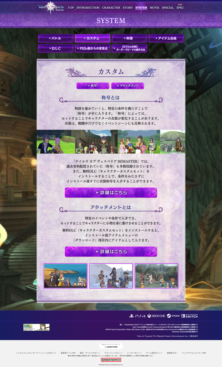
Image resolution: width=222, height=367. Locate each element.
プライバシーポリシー (113, 353)
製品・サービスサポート (90, 353)
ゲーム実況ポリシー (154, 353)
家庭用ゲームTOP (68, 353)
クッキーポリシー (134, 353)
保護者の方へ (172, 353)
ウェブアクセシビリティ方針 (194, 353)
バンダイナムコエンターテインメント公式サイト (36, 353)
